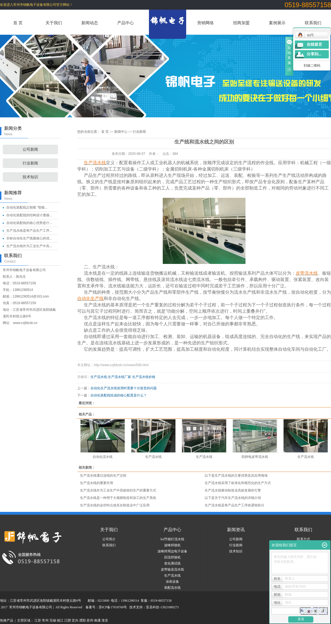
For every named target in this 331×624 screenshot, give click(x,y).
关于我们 (54, 22)
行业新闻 (30, 163)
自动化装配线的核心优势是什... (29, 223)
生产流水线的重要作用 (96, 483)
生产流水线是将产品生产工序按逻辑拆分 (234, 505)
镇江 (60, 620)
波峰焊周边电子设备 (172, 551)
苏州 (90, 620)
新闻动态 (89, 22)
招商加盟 (241, 22)
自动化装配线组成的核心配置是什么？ (118, 395)
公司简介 (109, 539)
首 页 (18, 22)
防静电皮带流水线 (255, 457)
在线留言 (314, 44)
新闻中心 (120, 132)
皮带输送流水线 (172, 569)
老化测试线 (172, 563)
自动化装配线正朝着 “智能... (26, 207)
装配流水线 (172, 588)
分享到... (314, 54)
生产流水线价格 (143, 377)
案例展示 (277, 22)
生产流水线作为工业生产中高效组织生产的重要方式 (118, 490)
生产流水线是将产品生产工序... (29, 231)
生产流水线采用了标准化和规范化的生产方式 (238, 483)
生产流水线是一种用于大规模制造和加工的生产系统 (118, 498)
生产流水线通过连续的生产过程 (103, 475)
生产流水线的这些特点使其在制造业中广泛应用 (115, 505)
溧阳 (82, 620)
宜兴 (75, 620)
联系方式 (303, 539)
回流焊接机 (172, 557)
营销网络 (205, 22)
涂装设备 (172, 582)
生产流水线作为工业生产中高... (29, 246)
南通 (97, 620)
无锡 (52, 620)
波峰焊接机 (172, 545)
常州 (45, 620)
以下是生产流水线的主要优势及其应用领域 (236, 475)
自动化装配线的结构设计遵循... (29, 215)
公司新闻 (30, 149)
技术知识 (30, 177)
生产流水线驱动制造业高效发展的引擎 (233, 490)
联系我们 (313, 22)
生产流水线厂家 (119, 377)
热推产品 (6, 620)
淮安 (105, 620)
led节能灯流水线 (173, 539)
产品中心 (125, 22)
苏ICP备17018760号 (113, 607)
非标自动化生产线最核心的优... (29, 238)
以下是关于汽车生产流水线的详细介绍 (233, 498)
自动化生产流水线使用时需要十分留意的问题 (123, 388)
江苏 (37, 620)
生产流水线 (98, 377)
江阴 (67, 620)
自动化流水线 (103, 457)
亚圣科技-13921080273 (162, 607)
